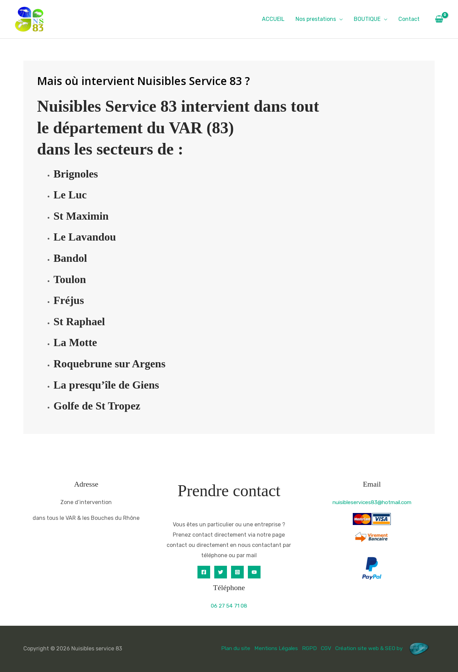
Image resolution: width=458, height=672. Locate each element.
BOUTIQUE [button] (367, 19)
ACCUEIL (273, 19)
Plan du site (231, 648)
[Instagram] (237, 572)
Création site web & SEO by (384, 648)
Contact (409, 19)
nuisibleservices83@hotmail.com (372, 502)
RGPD (307, 648)
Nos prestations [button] (316, 19)
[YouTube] (254, 572)
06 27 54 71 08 (229, 605)
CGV (323, 648)
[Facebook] (203, 572)
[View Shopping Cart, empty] (439, 19)
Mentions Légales (273, 648)
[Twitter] (220, 572)
